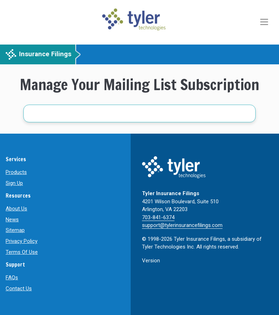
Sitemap (15, 230)
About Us (16, 208)
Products (16, 172)
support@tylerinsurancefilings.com (182, 225)
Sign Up (14, 183)
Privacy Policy (21, 241)
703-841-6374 (158, 217)
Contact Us (19, 288)
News (12, 219)
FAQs (12, 277)
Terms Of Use (22, 252)
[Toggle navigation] (264, 22)
